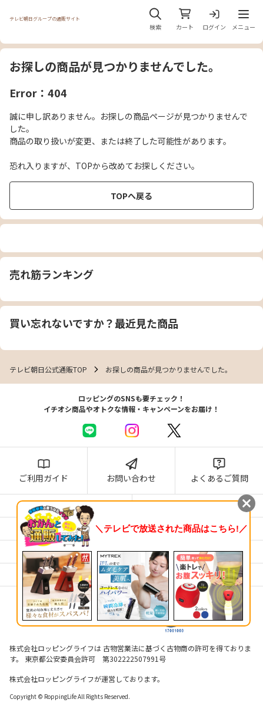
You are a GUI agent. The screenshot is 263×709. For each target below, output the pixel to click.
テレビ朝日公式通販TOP (48, 369)
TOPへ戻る (131, 196)
